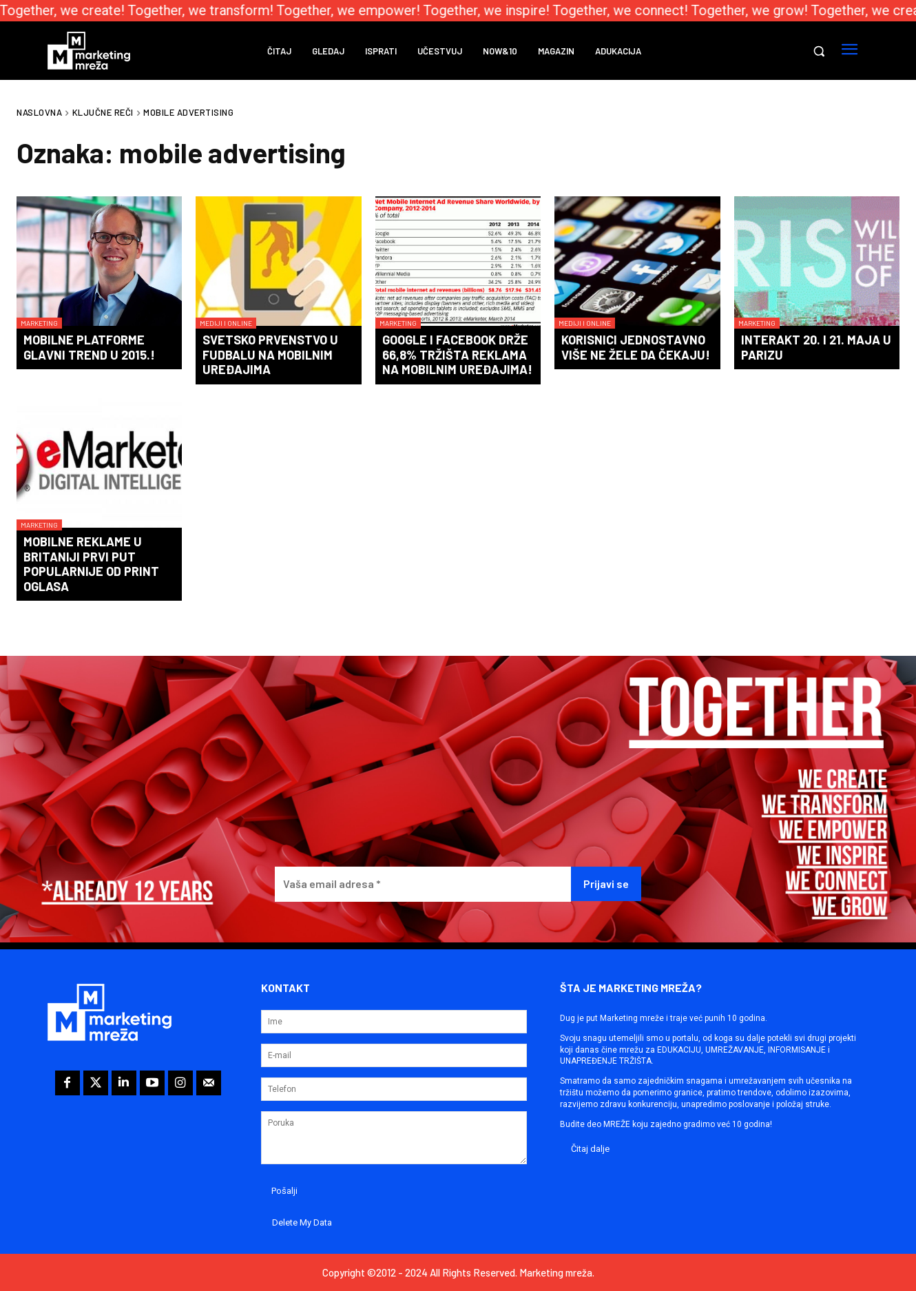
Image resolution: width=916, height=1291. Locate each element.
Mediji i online (226, 323)
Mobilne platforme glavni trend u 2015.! (89, 347)
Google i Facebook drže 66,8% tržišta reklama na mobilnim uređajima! (457, 354)
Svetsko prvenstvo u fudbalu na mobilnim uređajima (270, 354)
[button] (818, 51)
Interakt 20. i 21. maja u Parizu (816, 347)
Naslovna (39, 112)
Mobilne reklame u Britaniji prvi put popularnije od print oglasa (91, 564)
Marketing (39, 323)
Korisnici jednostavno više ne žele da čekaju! (635, 347)
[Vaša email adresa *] (423, 884)
